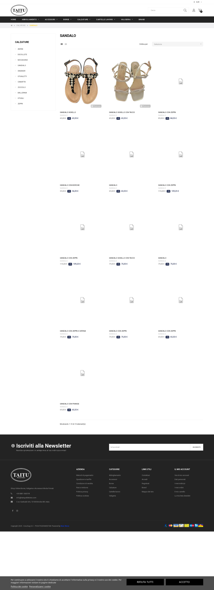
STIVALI (21, 98)
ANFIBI (20, 49)
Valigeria (112, 496)
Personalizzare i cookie (40, 586)
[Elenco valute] (197, 2)
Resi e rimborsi (82, 488)
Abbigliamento (115, 475)
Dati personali (180, 479)
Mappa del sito (148, 492)
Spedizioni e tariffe (83, 479)
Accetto (184, 582)
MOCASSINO (23, 60)
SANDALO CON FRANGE (69, 404)
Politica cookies (82, 496)
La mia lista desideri (182, 496)
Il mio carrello (180, 492)
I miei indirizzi (180, 483)
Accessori (113, 479)
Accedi (144, 479)
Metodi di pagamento (84, 475)
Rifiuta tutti (145, 582)
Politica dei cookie (19, 586)
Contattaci (146, 475)
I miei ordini (179, 488)
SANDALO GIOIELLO (68, 112)
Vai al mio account (182, 475)
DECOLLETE (22, 54)
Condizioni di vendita (84, 483)
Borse (111, 483)
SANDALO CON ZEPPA (167, 112)
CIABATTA (22, 82)
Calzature (112, 488)
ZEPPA (20, 104)
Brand (144, 488)
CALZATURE (22, 42)
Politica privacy (82, 492)
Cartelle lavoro (114, 492)
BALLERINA (22, 93)
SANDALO (22, 65)
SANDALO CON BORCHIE (70, 185)
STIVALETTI (22, 76)
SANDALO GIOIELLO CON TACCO (122, 112)
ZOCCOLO (22, 87)
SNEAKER (21, 71)
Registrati (145, 483)
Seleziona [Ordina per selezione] (178, 44)
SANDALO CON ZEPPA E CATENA (73, 331)
